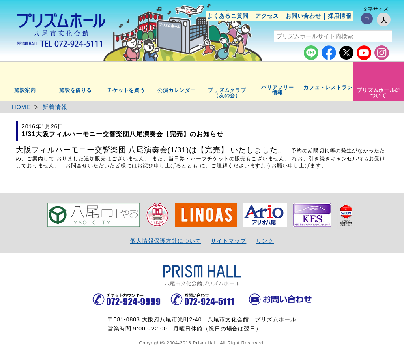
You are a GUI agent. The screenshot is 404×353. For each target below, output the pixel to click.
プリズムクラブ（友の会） (227, 93)
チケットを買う (126, 90)
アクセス (267, 16)
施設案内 (25, 90)
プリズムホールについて (379, 93)
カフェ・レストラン (328, 87)
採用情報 (340, 16)
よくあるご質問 (228, 16)
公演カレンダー (176, 90)
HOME (21, 107)
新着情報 (54, 107)
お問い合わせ (303, 16)
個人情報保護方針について (165, 241)
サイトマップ (228, 241)
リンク (265, 241)
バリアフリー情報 (277, 90)
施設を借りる (75, 90)
